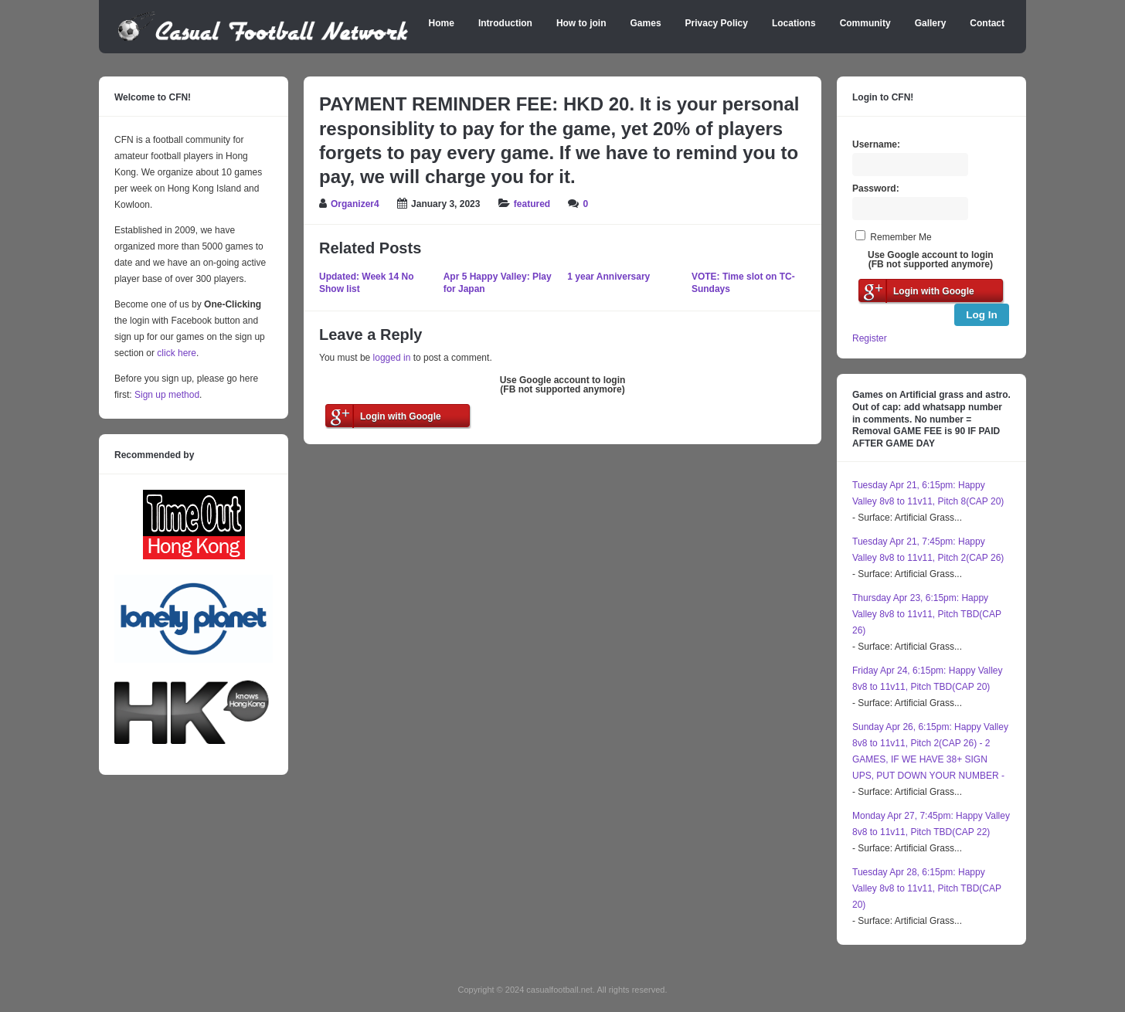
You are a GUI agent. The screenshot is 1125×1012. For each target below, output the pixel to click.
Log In (982, 315)
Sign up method (165, 394)
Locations (794, 23)
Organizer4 (355, 204)
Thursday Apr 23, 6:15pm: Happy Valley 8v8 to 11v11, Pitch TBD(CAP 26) (926, 614)
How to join (581, 23)
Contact (987, 23)
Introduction (505, 23)
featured (532, 204)
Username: (876, 144)
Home (441, 23)
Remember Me (900, 237)
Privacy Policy (716, 23)
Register (869, 338)
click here (176, 353)
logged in (392, 357)
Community (865, 23)
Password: (875, 188)
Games (645, 23)
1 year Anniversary (608, 276)
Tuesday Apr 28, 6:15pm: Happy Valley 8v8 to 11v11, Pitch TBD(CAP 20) (926, 888)
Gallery (931, 23)
